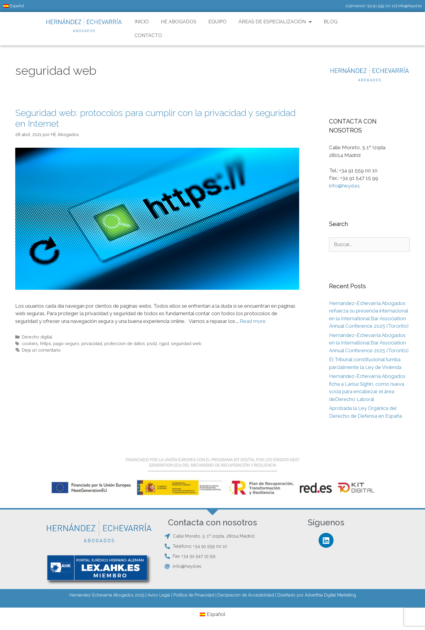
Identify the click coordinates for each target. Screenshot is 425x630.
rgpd (164, 343)
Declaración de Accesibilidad (246, 595)
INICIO (141, 22)
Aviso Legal (159, 595)
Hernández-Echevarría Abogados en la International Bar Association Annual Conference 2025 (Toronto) (369, 342)
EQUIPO (217, 22)
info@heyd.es (410, 6)
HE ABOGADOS (178, 22)
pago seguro (66, 343)
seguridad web (186, 343)
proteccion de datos (124, 343)
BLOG (330, 22)
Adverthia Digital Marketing (330, 595)
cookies (30, 343)
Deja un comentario (41, 350)
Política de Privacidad (193, 595)
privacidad (91, 343)
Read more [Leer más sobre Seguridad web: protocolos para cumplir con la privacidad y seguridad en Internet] (253, 321)
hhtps (45, 343)
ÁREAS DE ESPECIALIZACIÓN (275, 21)
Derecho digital (37, 336)
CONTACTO (148, 35)
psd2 (152, 343)
